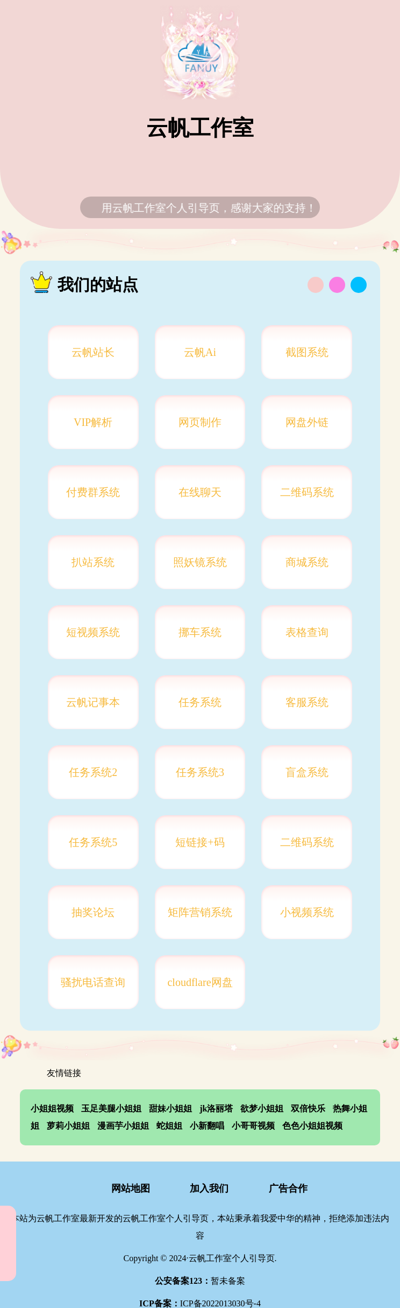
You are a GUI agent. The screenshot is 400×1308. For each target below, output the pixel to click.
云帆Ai (200, 352)
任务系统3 (200, 772)
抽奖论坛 (93, 912)
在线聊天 (200, 492)
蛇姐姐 (169, 1125)
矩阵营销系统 (200, 912)
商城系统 (306, 562)
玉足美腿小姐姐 (111, 1108)
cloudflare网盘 (199, 982)
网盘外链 (306, 422)
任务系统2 (93, 772)
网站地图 (121, 1189)
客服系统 (306, 702)
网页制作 (200, 422)
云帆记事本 (93, 702)
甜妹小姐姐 (170, 1108)
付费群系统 (93, 492)
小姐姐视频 (52, 1108)
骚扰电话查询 (93, 982)
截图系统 (306, 352)
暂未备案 (200, 1280)
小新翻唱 (207, 1125)
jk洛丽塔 (216, 1108)
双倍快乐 (308, 1108)
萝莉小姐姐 (68, 1125)
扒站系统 (93, 562)
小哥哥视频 (253, 1125)
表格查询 (306, 632)
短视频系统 (93, 632)
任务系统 (200, 702)
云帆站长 (93, 352)
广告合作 (279, 1189)
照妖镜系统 (200, 562)
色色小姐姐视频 (312, 1125)
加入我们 (200, 1189)
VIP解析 (93, 422)
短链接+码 (199, 842)
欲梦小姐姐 (261, 1108)
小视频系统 (307, 912)
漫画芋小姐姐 (123, 1125)
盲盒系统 (306, 772)
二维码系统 (307, 492)
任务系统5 (93, 842)
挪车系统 (200, 632)
